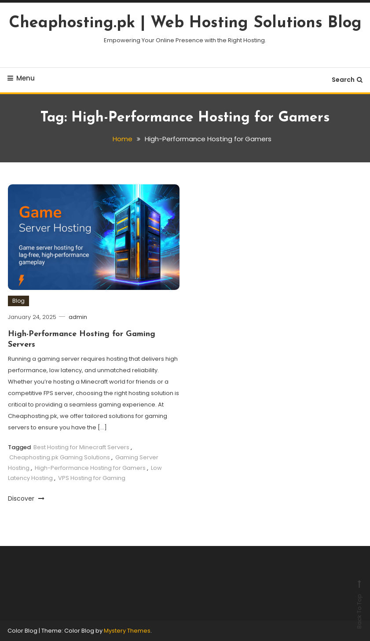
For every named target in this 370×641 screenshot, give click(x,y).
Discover (26, 498)
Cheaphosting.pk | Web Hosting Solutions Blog (185, 23)
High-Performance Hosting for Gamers (90, 468)
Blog (18, 300)
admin (78, 317)
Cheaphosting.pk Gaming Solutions (59, 457)
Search (347, 79)
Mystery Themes (127, 630)
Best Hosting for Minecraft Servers (81, 447)
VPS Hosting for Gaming (91, 478)
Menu (21, 78)
